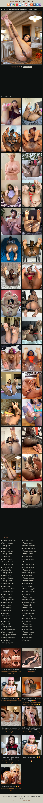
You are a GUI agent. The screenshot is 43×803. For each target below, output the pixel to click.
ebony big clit (6, 594)
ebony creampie (7, 599)
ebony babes (6, 554)
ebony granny (6, 626)
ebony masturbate (29, 551)
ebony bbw (5, 556)
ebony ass (5, 548)
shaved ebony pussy (30, 602)
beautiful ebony (7, 564)
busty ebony (6, 586)
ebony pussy (27, 583)
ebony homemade (8, 637)
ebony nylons (27, 570)
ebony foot (5, 618)
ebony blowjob (7, 578)
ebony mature (28, 554)
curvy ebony (6, 608)
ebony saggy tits (28, 589)
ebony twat (27, 626)
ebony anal (6, 546)
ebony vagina (27, 629)
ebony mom (27, 562)
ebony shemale (7, 562)
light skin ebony (28, 548)
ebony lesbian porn (29, 546)
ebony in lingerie (28, 599)
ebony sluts (27, 608)
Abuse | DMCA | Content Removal (13, 796)
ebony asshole (7, 551)
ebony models (28, 559)
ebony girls (5, 624)
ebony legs (27, 543)
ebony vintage (28, 632)
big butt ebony (7, 570)
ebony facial (6, 610)
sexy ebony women (29, 597)
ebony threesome (29, 618)
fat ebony (5, 613)
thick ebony (27, 616)
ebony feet (5, 616)
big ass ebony (6, 567)
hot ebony (5, 640)
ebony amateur (7, 543)
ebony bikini (6, 575)
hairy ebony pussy (8, 629)
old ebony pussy (28, 573)
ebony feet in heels (8, 635)
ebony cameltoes (8, 589)
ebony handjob (7, 632)
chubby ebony (7, 591)
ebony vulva (27, 635)
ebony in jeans (7, 643)
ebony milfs (27, 556)
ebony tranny (27, 624)
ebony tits (26, 621)
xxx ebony (26, 640)
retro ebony (27, 586)
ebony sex (26, 594)
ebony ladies (27, 540)
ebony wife (27, 637)
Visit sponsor (27, 67)
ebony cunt (6, 605)
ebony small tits (28, 610)
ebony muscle (28, 564)
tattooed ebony (28, 613)
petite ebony (27, 581)
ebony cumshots (7, 602)
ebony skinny (27, 605)
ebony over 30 (28, 575)
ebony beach (6, 559)
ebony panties (28, 578)
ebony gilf (5, 621)
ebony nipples (28, 567)
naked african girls (8, 540)
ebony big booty (7, 583)
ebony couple (6, 597)
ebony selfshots (28, 591)
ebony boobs (6, 581)
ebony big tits (6, 573)
